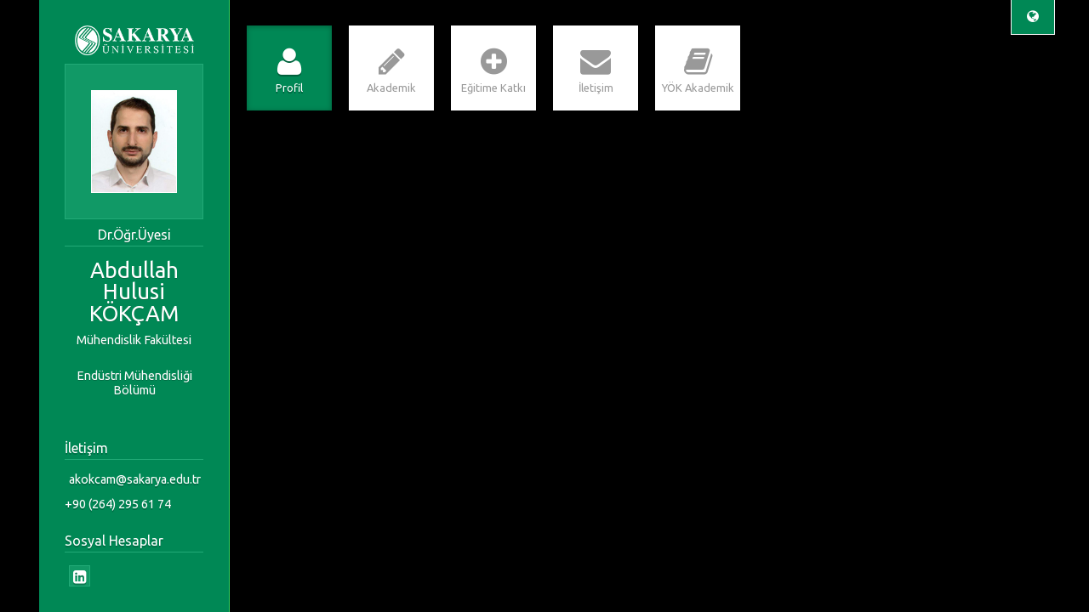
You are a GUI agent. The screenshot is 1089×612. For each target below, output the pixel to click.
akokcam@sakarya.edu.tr (135, 479)
